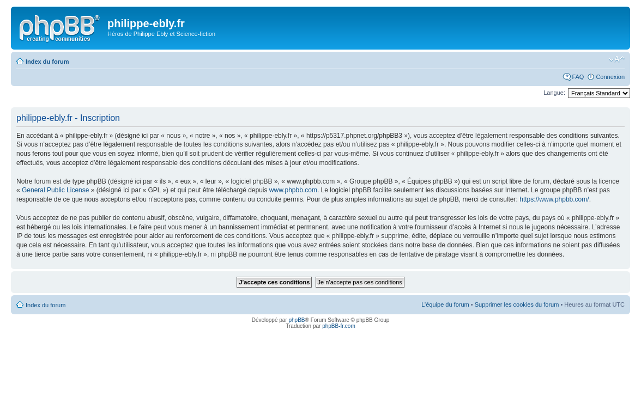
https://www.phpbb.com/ (554, 199)
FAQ (578, 77)
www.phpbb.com (293, 190)
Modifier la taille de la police (617, 59)
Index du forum (47, 61)
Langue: (554, 92)
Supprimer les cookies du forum (517, 304)
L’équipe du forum (445, 304)
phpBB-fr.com (338, 326)
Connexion (610, 77)
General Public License (55, 190)
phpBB (296, 320)
